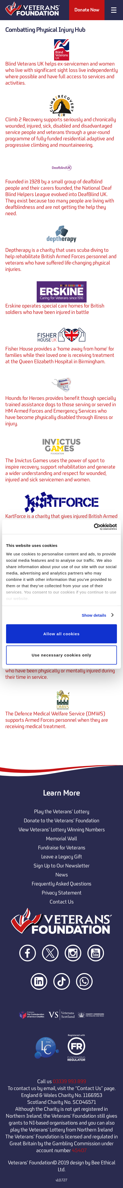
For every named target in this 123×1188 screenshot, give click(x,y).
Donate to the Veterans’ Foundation (61, 820)
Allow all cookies (61, 634)
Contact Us (62, 901)
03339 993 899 (69, 1081)
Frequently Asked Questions (61, 883)
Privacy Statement (62, 892)
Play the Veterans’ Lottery (61, 811)
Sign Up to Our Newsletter (61, 865)
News (61, 874)
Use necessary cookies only (61, 655)
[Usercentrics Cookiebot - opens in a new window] (94, 526)
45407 (79, 1150)
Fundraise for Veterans (61, 847)
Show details (94, 615)
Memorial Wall (61, 838)
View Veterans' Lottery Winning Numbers (61, 829)
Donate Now (86, 10)
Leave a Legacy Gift (61, 856)
